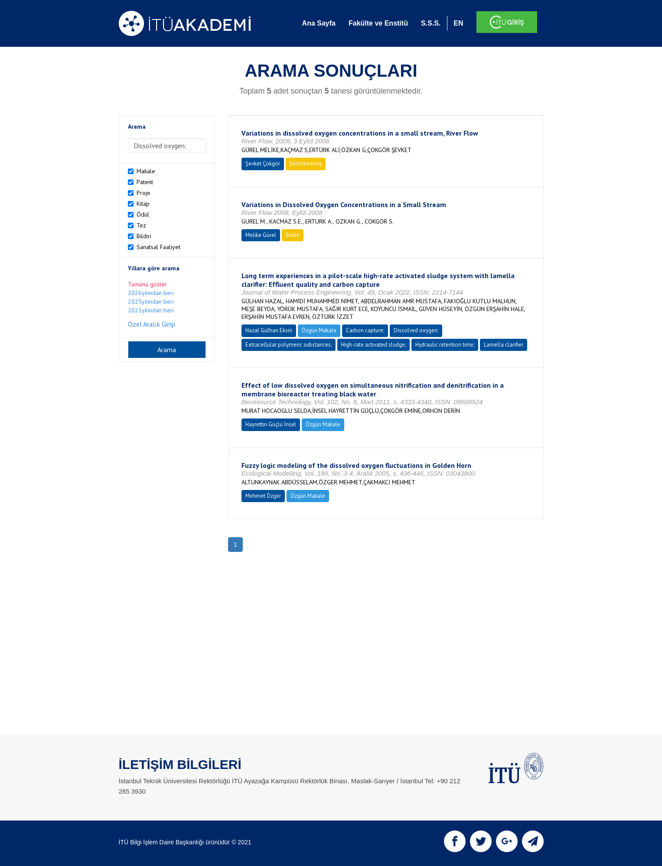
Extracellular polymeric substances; (288, 344)
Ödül (143, 214)
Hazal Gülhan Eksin (268, 330)
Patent (145, 182)
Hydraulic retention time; (444, 344)
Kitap (143, 204)
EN (458, 23)
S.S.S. (430, 23)
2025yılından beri (151, 301)
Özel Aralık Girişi (151, 324)
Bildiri (144, 236)
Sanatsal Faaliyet (158, 247)
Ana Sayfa (319, 23)
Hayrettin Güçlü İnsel (270, 424)
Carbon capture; (365, 330)
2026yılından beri (151, 293)
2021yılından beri (151, 310)
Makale (146, 171)
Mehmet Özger (263, 495)
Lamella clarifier (503, 344)
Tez (141, 225)
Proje (143, 193)
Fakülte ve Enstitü (378, 23)
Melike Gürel (260, 235)
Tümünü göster (147, 284)
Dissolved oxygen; (416, 330)
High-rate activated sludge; (373, 344)
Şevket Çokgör (262, 163)
